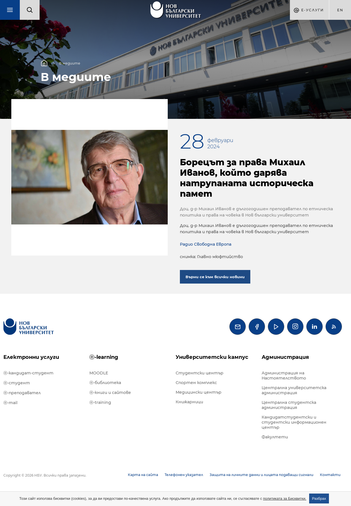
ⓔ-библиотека (105, 382)
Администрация (285, 357)
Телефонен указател (184, 475)
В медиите (69, 63)
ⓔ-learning (103, 357)
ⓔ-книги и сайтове (110, 392)
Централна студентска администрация (289, 405)
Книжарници (189, 401)
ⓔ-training (100, 402)
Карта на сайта (143, 475)
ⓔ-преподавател (22, 392)
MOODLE (98, 373)
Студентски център (199, 373)
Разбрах (319, 498)
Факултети (275, 436)
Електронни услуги (31, 357)
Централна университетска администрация (294, 390)
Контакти (330, 475)
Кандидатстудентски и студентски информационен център (294, 422)
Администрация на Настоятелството (284, 375)
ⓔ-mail (10, 402)
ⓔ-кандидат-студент (28, 373)
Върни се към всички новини (215, 277)
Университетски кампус (212, 357)
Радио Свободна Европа (205, 244)
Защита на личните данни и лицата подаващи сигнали (261, 475)
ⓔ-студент (16, 382)
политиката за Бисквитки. (284, 498)
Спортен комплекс (196, 382)
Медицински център (198, 392)
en (340, 10)
